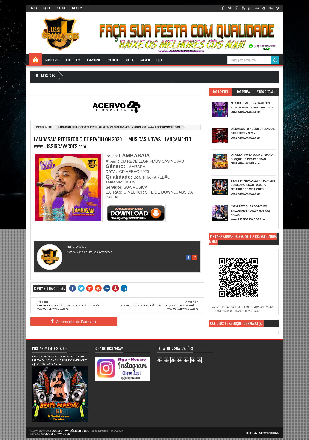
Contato (61, 8)
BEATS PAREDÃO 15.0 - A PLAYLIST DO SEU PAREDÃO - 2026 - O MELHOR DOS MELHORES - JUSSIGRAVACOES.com (60, 360)
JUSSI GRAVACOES (57, 433)
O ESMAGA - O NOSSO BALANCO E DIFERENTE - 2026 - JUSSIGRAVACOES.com (253, 133)
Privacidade (94, 60)
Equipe (46, 8)
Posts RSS (250, 432)
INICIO (34, 8)
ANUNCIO (145, 60)
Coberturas (73, 60)
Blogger (171, 81)
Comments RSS (269, 432)
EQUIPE (160, 60)
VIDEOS (130, 60)
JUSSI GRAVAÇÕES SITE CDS (70, 430)
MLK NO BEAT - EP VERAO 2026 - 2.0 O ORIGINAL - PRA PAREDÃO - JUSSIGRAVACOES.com (252, 107)
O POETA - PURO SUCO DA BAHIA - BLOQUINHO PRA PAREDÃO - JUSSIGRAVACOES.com (252, 159)
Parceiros (77, 8)
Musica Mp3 (52, 60)
